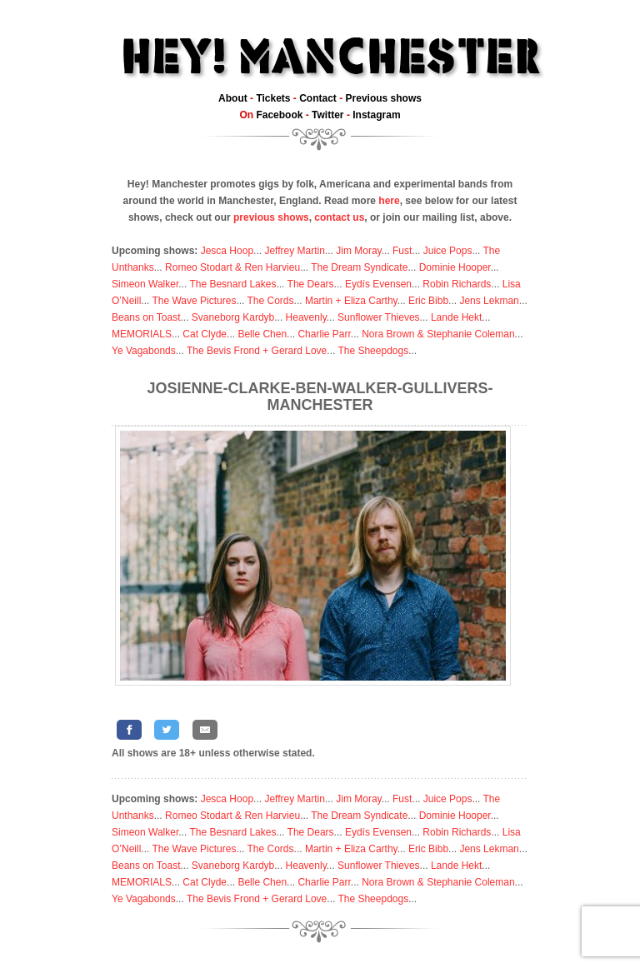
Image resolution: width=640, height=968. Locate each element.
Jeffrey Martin (294, 251)
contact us (339, 217)
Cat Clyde (204, 334)
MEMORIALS (142, 334)
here (388, 201)
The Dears (311, 284)
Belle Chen (262, 334)
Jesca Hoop (227, 251)
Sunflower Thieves (379, 317)
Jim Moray (358, 251)
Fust (402, 251)
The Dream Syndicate (359, 267)
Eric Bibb (428, 301)
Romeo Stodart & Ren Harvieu (232, 267)
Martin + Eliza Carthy (351, 301)
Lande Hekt (456, 317)
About (233, 98)
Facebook (279, 115)
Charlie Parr (324, 334)
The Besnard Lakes (232, 284)
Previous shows (384, 98)
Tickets (273, 98)
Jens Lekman (488, 301)
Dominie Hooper (455, 267)
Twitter (327, 115)
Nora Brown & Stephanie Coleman (438, 334)
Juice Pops (447, 251)
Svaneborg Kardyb (233, 317)
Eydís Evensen (378, 284)
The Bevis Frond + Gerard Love (257, 351)
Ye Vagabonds (144, 351)
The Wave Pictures (194, 301)
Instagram (376, 115)
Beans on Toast (146, 317)
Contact (318, 98)
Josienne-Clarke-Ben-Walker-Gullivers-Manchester (319, 396)
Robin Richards (456, 284)
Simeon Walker (145, 284)
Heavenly (306, 317)
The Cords (271, 301)
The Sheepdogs (373, 351)
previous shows (271, 217)
